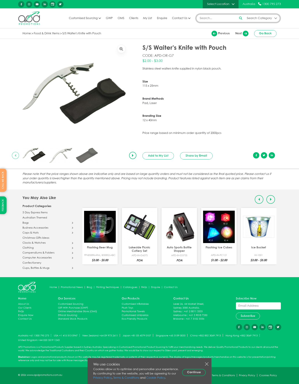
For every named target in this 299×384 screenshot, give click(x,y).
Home (27, 33)
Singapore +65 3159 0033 (170, 335)
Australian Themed (35, 217)
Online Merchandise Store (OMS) (77, 311)
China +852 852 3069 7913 (205, 335)
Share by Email (196, 155)
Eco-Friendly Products (134, 319)
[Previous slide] (15, 155)
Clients (133, 18)
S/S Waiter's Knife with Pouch (81, 33)
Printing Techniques (107, 287)
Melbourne (179, 315)
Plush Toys (127, 308)
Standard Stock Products (72, 319)
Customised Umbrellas (135, 315)
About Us (23, 304)
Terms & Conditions (126, 378)
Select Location (218, 4)
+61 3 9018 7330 (198, 315)
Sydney (177, 311)
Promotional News (72, 287)
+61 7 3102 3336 (195, 319)
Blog (89, 287)
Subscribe (248, 315)
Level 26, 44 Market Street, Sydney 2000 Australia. (188, 306)
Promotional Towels (133, 311)
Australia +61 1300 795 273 (33, 335)
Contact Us (179, 18)
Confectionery (32, 263)
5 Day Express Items (35, 212)
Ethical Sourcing (67, 315)
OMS (121, 18)
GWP (109, 18)
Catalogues (130, 287)
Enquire (162, 18)
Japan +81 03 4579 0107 (137, 335)
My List (147, 18)
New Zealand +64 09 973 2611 (100, 335)
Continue (194, 372)
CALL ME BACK (3, 180)
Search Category (259, 18)
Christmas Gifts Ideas (36, 238)
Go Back (265, 33)
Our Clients (24, 308)
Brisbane (178, 319)
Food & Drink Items (46, 33)
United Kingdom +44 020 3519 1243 (38, 340)
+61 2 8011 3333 (193, 311)
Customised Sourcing (83, 18)
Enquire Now (25, 315)
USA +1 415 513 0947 (66, 335)
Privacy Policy (102, 378)
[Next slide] (132, 155)
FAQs (144, 287)
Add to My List (158, 155)
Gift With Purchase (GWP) (73, 308)
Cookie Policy (155, 378)
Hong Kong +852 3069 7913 (242, 335)
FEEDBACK (3, 205)
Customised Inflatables (135, 304)
